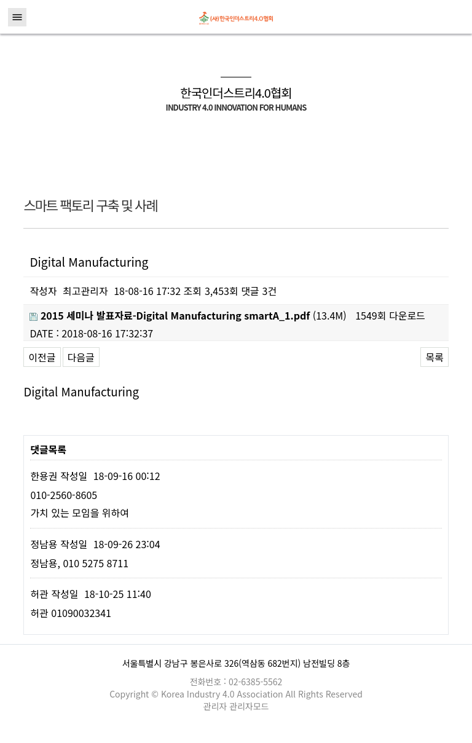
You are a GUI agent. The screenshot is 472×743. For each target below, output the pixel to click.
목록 (434, 357)
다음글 (81, 357)
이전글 (41, 357)
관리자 (216, 706)
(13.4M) (188, 315)
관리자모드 (249, 706)
